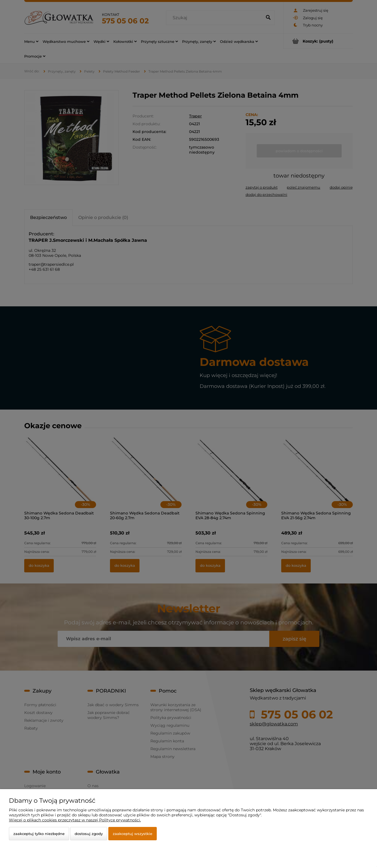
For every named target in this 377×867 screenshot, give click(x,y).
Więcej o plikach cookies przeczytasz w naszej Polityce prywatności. (75, 819)
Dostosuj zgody (89, 833)
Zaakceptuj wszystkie (132, 833)
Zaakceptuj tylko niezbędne (39, 833)
